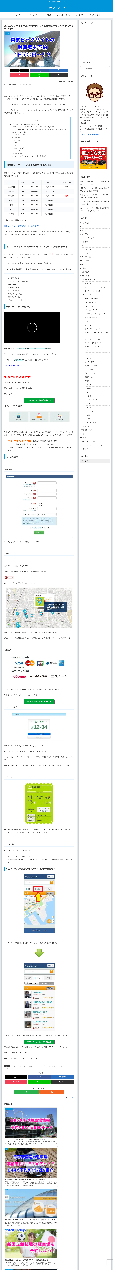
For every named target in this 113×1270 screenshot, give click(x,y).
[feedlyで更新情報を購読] (37, 1089)
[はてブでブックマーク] (33, 70)
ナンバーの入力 (18, 145)
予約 (14, 139)
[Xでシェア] (9, 70)
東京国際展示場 (63, 1063)
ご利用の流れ (16, 133)
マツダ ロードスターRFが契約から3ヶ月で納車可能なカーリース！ (94, 203)
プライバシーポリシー (94, 1264)
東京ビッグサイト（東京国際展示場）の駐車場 (24, 119)
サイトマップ (82, 1264)
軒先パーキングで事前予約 (20, 128)
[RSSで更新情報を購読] (41, 1089)
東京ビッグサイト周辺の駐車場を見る (39, 397)
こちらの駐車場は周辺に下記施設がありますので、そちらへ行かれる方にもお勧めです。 (41, 125)
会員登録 (16, 136)
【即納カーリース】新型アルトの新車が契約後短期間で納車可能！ (94, 189)
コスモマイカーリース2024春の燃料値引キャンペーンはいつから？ (94, 209)
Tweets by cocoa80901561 (89, 134)
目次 (36, 115)
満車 (70, 1063)
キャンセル (16, 150)
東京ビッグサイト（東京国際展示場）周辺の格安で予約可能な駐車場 (33, 122)
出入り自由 (38, 1063)
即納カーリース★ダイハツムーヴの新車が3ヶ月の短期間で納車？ (94, 196)
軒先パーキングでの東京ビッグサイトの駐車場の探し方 (29, 153)
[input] (95, 68)
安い (44, 1063)
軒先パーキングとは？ (20, 131)
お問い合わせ (106, 1264)
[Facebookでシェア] (21, 70)
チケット (16, 147)
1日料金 (13, 1063)
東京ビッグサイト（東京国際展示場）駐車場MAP (21, 223)
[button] (68, 70)
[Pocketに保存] (45, 70)
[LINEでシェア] (56, 70)
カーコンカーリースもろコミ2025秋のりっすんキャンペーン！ (94, 183)
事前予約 (30, 1063)
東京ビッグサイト (52, 1063)
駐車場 (7, 1063)
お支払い (16, 142)
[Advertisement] (19, 1200)
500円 (19, 1063)
